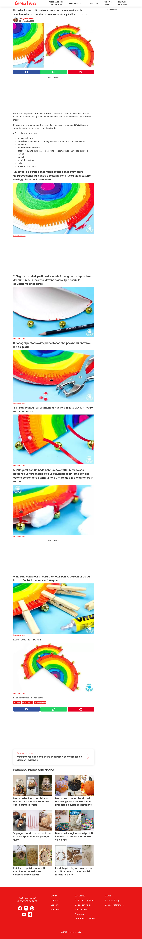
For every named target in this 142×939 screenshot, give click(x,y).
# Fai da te (27, 702)
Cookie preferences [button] (114, 905)
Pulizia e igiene (107, 3)
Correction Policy (83, 905)
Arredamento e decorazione (56, 3)
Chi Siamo (55, 900)
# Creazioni (40, 702)
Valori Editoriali (82, 909)
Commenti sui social (85, 918)
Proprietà (79, 914)
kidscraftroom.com (19, 236)
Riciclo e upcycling (122, 3)
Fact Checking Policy (85, 900)
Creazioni (93, 3)
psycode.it (55, 909)
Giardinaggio (75, 3)
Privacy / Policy (112, 900)
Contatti (55, 905)
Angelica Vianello (27, 19)
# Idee (17, 702)
